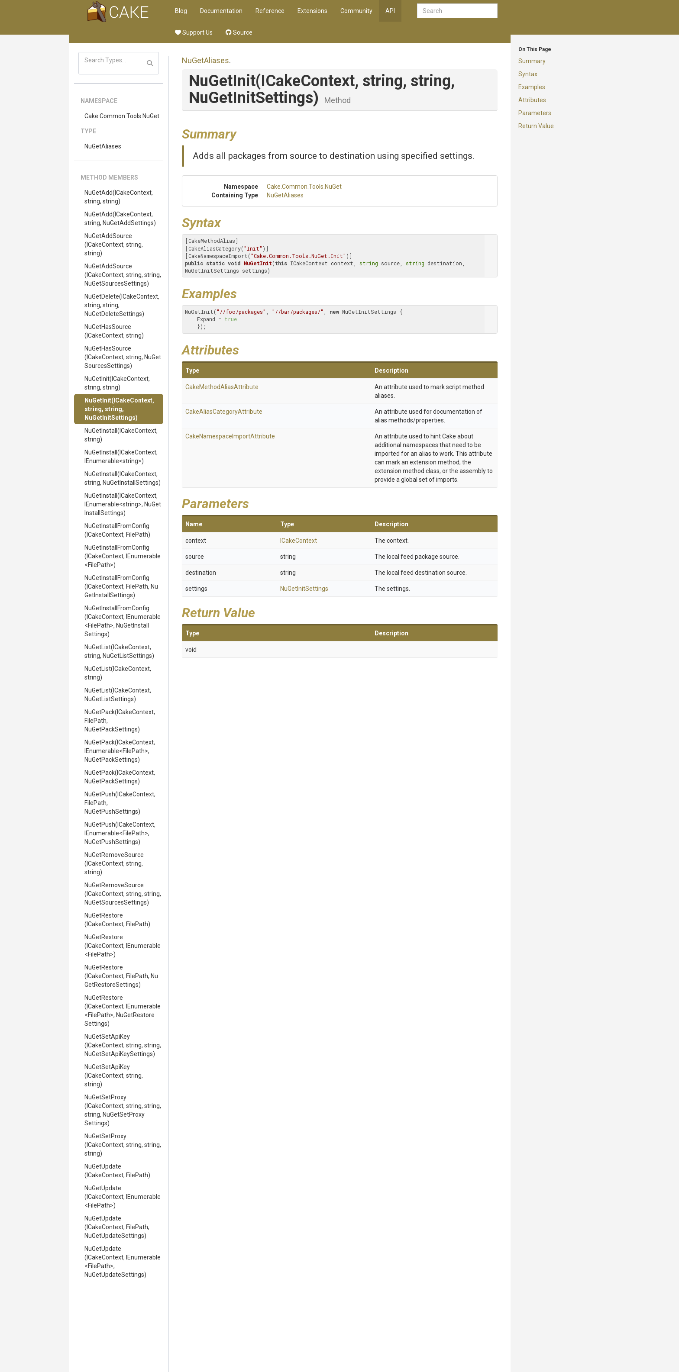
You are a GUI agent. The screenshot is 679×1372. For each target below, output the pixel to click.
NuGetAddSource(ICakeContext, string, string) (113, 244)
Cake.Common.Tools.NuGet (121, 116)
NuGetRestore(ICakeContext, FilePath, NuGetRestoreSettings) (121, 976)
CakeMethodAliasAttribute (222, 386)
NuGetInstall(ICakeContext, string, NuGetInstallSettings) (122, 478)
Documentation (221, 10)
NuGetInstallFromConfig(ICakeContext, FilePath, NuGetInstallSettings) (121, 586)
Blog (181, 10)
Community (356, 10)
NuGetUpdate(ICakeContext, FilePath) (117, 1171)
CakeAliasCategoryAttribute (223, 411)
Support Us (194, 32)
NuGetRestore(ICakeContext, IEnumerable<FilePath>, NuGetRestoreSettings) (122, 1010)
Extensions (312, 10)
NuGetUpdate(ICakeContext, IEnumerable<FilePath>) (122, 1197)
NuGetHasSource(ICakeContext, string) (114, 331)
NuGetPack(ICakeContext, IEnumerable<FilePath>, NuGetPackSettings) (119, 751)
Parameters (534, 113)
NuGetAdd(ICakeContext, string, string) (118, 197)
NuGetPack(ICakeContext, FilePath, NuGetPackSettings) (119, 721)
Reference (270, 10)
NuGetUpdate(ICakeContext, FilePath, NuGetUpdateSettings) (116, 1227)
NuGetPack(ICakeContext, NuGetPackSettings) (119, 777)
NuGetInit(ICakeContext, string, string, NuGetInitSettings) (119, 409)
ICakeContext (298, 540)
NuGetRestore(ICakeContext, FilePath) (117, 920)
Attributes (532, 100)
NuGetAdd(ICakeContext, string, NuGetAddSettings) (120, 218)
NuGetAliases (102, 146)
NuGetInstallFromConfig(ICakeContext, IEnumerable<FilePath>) (122, 556)
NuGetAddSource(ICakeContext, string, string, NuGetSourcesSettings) (122, 275)
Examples (531, 87)
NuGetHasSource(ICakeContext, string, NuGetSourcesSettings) (122, 357)
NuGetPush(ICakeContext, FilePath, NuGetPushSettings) (119, 803)
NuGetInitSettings (304, 588)
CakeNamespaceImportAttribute (230, 436)
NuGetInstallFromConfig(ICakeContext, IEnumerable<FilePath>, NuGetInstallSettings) (122, 621)
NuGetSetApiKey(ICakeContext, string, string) (113, 1075)
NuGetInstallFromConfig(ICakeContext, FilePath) (117, 530)
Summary (532, 61)
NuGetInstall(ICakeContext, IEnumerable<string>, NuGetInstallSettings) (122, 504)
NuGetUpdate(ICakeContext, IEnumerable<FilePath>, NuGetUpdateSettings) (122, 1261)
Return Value (536, 125)
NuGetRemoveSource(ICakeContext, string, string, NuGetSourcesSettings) (122, 894)
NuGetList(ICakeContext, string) (117, 673)
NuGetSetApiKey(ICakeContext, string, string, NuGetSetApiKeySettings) (122, 1045)
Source (239, 32)
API (390, 10)
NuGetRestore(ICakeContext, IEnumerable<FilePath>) (122, 946)
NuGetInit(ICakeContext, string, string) (117, 383)
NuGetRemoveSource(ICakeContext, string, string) (114, 863)
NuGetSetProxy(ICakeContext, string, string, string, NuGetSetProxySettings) (122, 1110)
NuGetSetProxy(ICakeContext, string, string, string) (122, 1145)
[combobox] (457, 10)
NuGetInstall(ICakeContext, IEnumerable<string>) (121, 456)
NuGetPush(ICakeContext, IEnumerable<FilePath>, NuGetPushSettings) (119, 833)
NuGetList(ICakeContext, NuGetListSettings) (117, 694)
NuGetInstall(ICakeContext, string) (121, 435)
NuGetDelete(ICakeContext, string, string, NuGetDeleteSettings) (121, 305)
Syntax (527, 74)
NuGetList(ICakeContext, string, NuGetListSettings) (119, 651)
